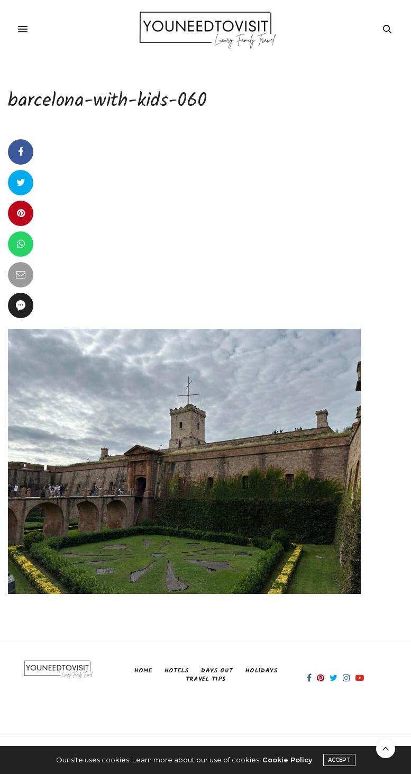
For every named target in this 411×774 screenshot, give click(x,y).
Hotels (176, 670)
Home (143, 670)
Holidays (261, 670)
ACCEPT (339, 760)
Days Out (217, 670)
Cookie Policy (287, 759)
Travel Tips (205, 679)
